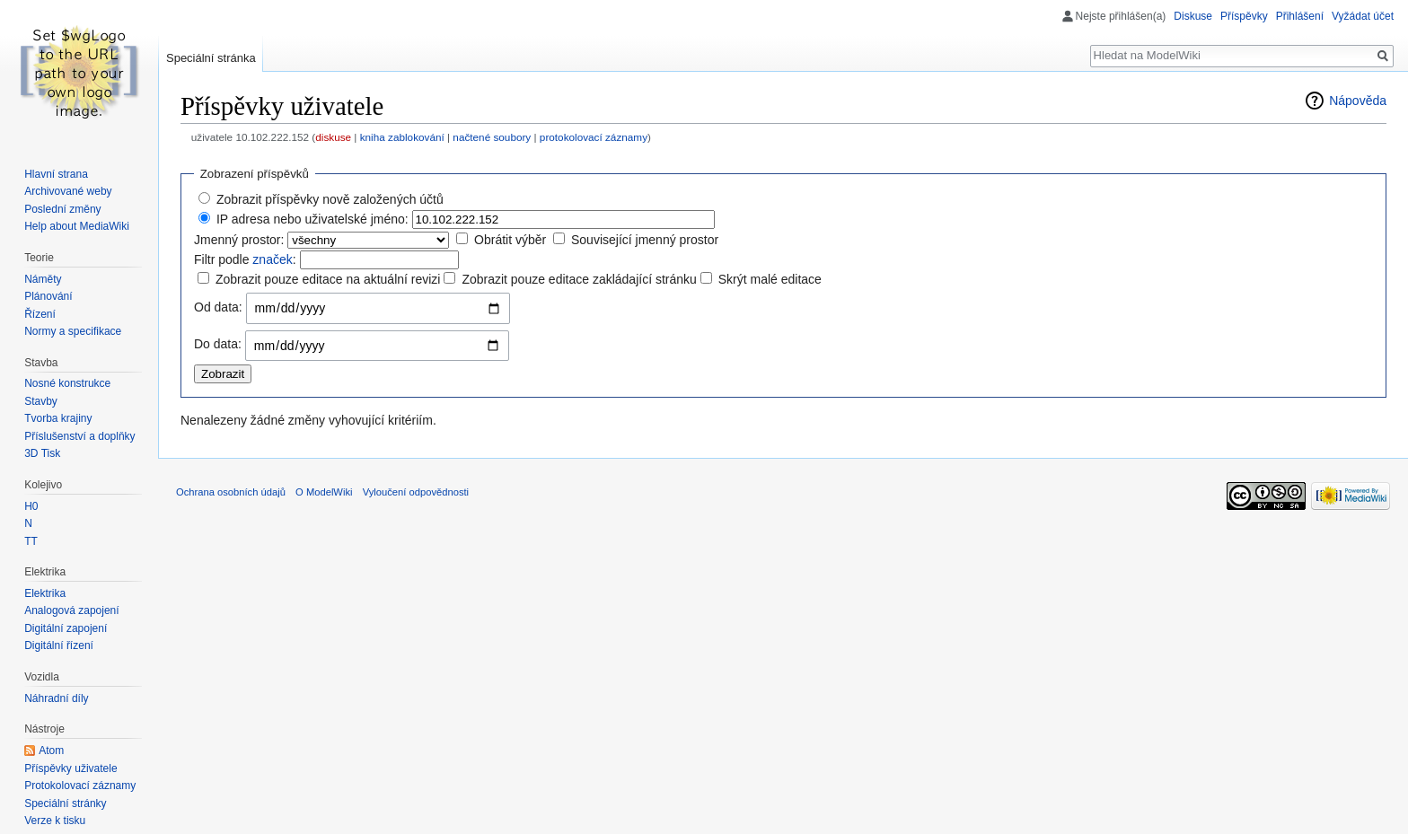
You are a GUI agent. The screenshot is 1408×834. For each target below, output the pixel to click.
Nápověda (1357, 100)
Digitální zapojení (65, 628)
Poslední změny (62, 209)
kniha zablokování (402, 137)
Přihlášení (1300, 16)
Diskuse (1193, 16)
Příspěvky (1244, 16)
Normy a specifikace (72, 331)
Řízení (40, 314)
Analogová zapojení (71, 610)
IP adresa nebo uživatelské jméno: (312, 219)
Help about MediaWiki (76, 226)
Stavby (40, 401)
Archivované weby (67, 191)
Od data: (218, 307)
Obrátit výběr (510, 240)
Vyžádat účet (1363, 16)
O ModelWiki (323, 492)
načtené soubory (492, 137)
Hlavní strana (56, 174)
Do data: (218, 344)
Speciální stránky (65, 803)
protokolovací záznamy (593, 137)
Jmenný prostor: (239, 240)
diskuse (333, 137)
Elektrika (45, 593)
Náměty (42, 279)
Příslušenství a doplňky (79, 436)
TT (31, 541)
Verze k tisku (54, 820)
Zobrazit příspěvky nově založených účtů (330, 199)
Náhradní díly (56, 698)
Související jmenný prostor (644, 240)
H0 (31, 506)
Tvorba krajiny (58, 418)
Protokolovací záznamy (80, 785)
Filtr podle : (245, 259)
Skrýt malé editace (770, 279)
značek (272, 259)
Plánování (48, 296)
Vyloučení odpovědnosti (416, 492)
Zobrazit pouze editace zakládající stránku (579, 279)
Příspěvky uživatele (70, 768)
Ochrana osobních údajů (231, 492)
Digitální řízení (58, 645)
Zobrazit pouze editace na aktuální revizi (328, 279)
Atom (51, 750)
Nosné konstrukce (67, 383)
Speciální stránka (211, 58)
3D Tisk (42, 453)
